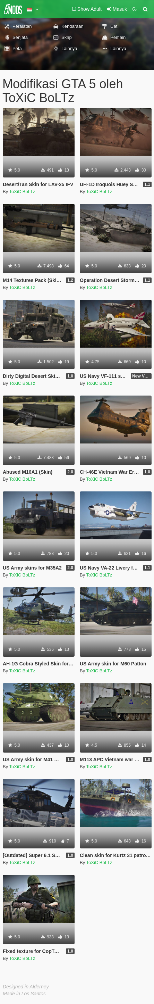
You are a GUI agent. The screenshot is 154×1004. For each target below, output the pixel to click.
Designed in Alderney (26, 986)
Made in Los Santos (24, 993)
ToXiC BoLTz (22, 191)
